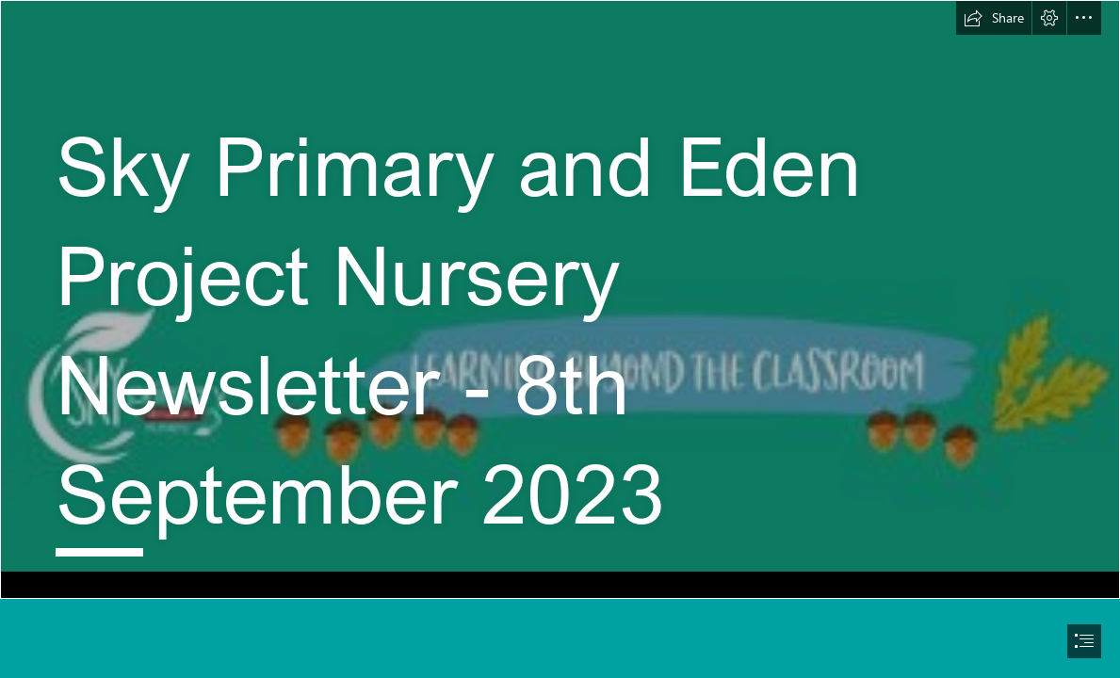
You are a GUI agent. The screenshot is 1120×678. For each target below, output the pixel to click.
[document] (560, 339)
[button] (993, 18)
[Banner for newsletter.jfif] (560, 299)
